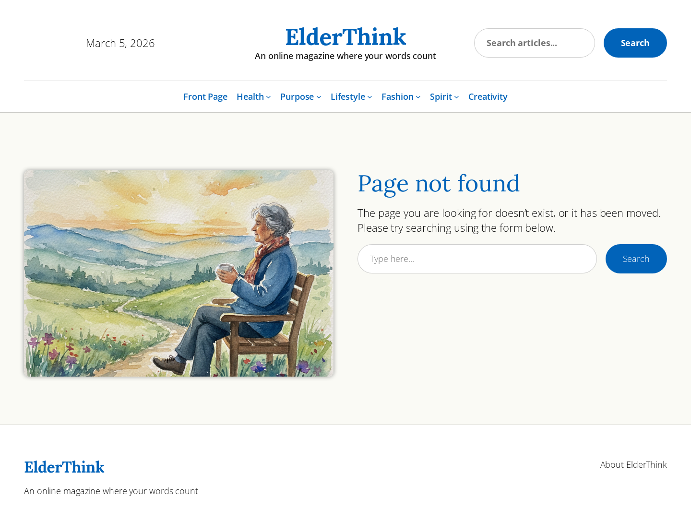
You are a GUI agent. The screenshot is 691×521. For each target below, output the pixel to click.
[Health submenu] (268, 96)
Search (635, 42)
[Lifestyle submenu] (369, 96)
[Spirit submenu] (456, 96)
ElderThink (345, 36)
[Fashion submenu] (418, 96)
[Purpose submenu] (319, 96)
